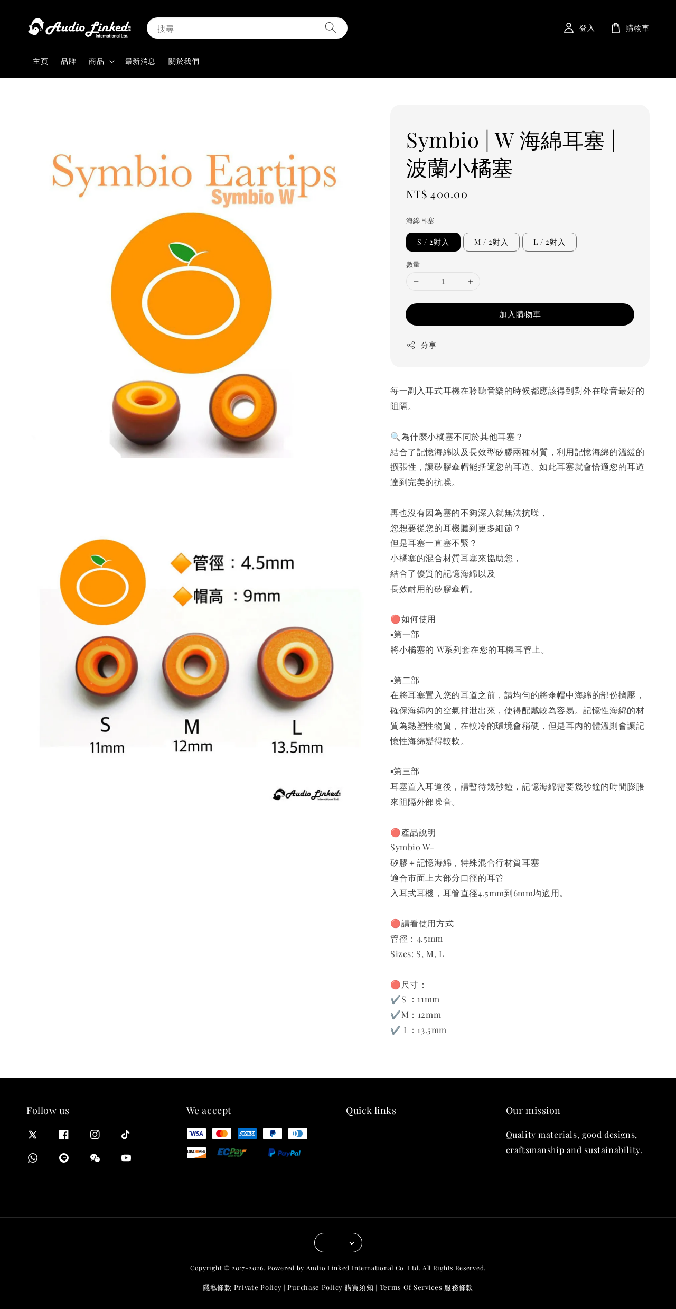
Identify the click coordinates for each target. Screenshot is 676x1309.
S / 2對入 (433, 242)
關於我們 (183, 61)
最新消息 (140, 61)
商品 (96, 61)
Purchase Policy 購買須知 (330, 1287)
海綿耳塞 (420, 220)
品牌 (68, 61)
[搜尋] (331, 27)
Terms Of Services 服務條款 (426, 1287)
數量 (413, 263)
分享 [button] (421, 345)
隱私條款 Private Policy (242, 1287)
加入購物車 (520, 314)
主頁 (40, 61)
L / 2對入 (549, 242)
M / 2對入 (491, 242)
